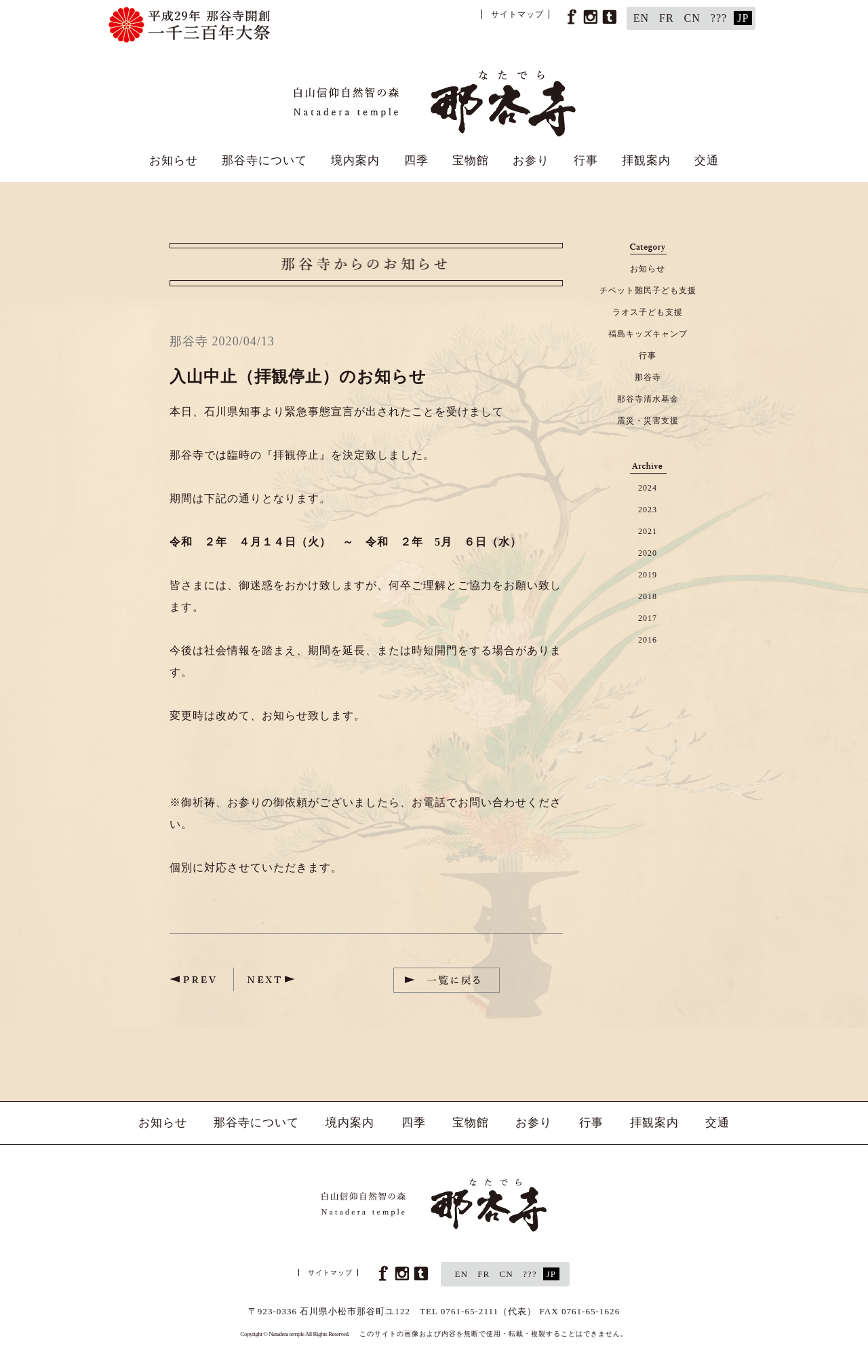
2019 (647, 574)
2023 (647, 509)
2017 (647, 618)
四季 (416, 160)
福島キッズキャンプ (648, 334)
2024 (647, 488)
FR (666, 18)
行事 (586, 160)
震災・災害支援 (648, 420)
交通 (706, 160)
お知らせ (173, 160)
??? (719, 18)
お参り (531, 160)
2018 (647, 596)
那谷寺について (264, 160)
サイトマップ (517, 14)
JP (743, 18)
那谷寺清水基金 (648, 399)
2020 (647, 553)
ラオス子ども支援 (647, 312)
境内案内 (355, 160)
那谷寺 (648, 377)
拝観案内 (646, 160)
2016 (647, 640)
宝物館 (470, 160)
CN (692, 18)
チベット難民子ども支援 (647, 290)
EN (641, 18)
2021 (647, 531)
